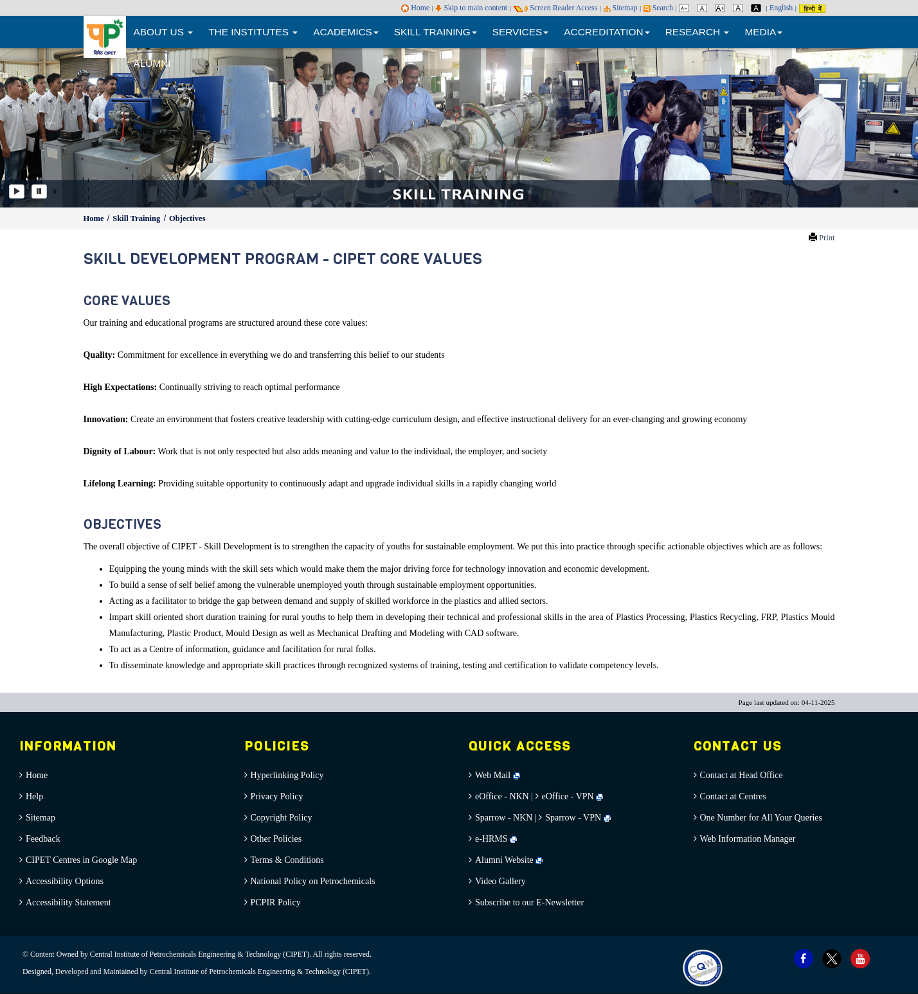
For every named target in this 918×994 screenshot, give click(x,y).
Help (34, 796)
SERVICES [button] (520, 31)
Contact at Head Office (741, 775)
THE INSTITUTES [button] (253, 31)
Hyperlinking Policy (287, 775)
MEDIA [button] (763, 31)
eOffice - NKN (502, 796)
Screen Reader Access (555, 7)
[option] (459, 127)
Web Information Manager (748, 839)
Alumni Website (509, 860)
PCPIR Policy (276, 902)
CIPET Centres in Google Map (81, 860)
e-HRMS (496, 839)
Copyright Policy (281, 817)
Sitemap (621, 7)
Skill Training (137, 218)
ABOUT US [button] (164, 31)
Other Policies (276, 839)
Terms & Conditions (287, 860)
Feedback (43, 839)
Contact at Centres (733, 796)
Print (827, 237)
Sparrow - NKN (503, 817)
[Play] (16, 191)
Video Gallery (500, 881)
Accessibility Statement (68, 902)
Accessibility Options (65, 881)
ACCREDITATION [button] (606, 31)
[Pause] (39, 191)
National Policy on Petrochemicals (313, 881)
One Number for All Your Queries (761, 817)
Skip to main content (471, 7)
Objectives (187, 218)
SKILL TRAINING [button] (435, 31)
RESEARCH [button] (697, 31)
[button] (46, 127)
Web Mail (497, 775)
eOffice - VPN (568, 796)
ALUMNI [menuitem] (152, 63)
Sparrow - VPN (573, 817)
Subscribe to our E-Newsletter (529, 902)
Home (415, 7)
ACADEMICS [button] (346, 31)
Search (658, 7)
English (781, 7)
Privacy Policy (277, 796)
